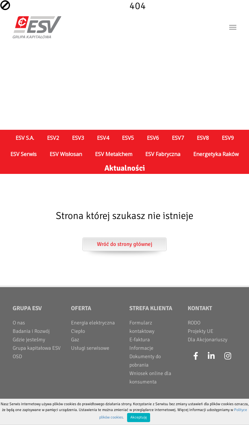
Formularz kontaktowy (141, 327)
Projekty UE (200, 331)
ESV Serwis (23, 154)
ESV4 (103, 137)
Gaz (75, 339)
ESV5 (128, 137)
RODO (194, 323)
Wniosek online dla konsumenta (150, 377)
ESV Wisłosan (66, 154)
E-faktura (139, 339)
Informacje (141, 348)
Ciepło (78, 331)
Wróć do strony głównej (124, 244)
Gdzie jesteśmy (29, 339)
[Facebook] (195, 356)
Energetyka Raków (216, 154)
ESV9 (228, 137)
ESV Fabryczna (162, 154)
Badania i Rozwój (31, 331)
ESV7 (178, 137)
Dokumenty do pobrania (145, 360)
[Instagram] (227, 356)
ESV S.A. (25, 137)
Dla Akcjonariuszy (207, 339)
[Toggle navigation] (232, 27)
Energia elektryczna (93, 323)
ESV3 (78, 137)
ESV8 (203, 137)
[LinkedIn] (211, 356)
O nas (19, 323)
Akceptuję (138, 417)
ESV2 (53, 137)
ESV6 (153, 137)
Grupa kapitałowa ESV (37, 348)
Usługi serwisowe (90, 348)
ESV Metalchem (113, 154)
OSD (17, 356)
